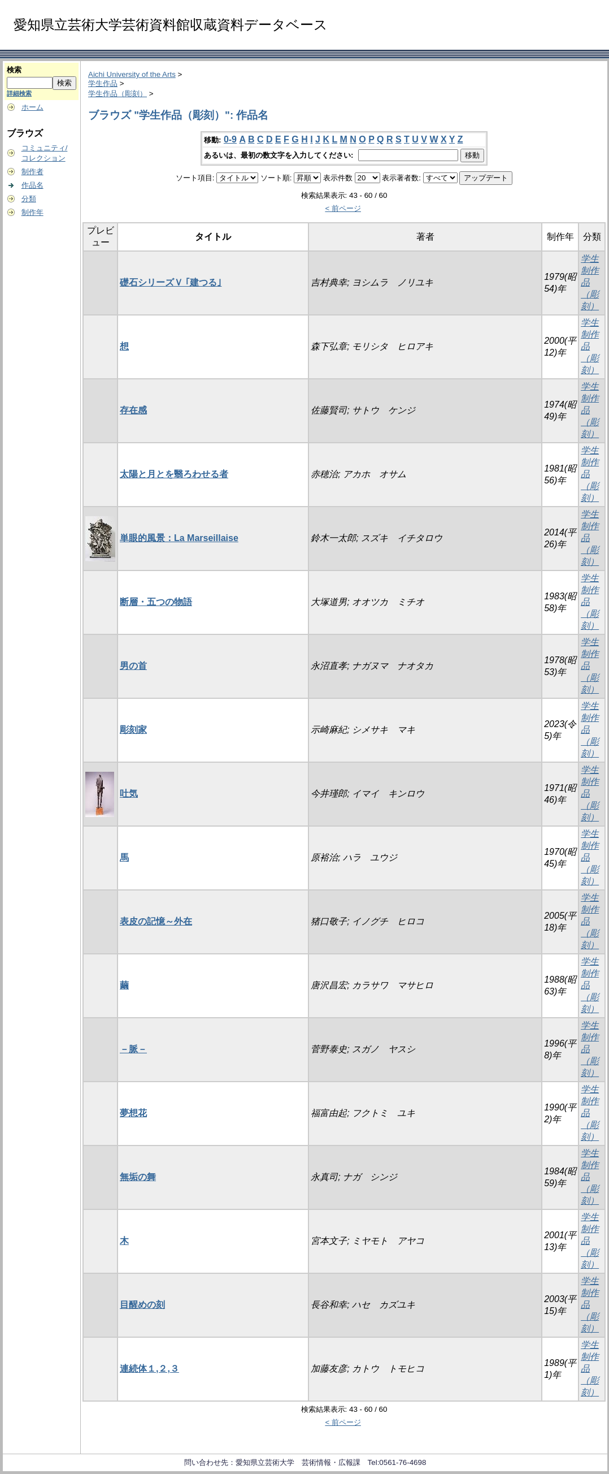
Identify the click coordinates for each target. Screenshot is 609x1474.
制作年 (32, 212)
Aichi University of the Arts (132, 74)
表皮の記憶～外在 (156, 921)
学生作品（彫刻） (117, 93)
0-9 (230, 139)
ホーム (32, 107)
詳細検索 (19, 93)
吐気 (129, 793)
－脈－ (133, 1049)
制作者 (32, 171)
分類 (28, 198)
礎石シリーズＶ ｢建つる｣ (170, 282)
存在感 (133, 410)
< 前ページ (343, 208)
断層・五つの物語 (156, 602)
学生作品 (103, 83)
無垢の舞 (138, 1177)
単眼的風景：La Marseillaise (179, 538)
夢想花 (133, 1113)
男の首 (133, 666)
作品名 (32, 185)
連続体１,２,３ (149, 1368)
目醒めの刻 (142, 1304)
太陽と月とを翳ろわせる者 (174, 474)
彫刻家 (133, 729)
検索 (14, 70)
